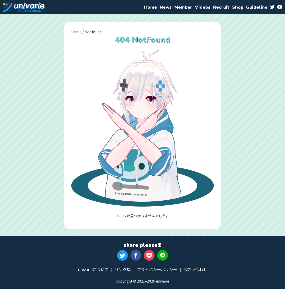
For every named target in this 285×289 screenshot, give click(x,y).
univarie (24, 7)
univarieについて (93, 269)
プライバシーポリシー (157, 269)
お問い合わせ (195, 269)
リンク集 (123, 269)
